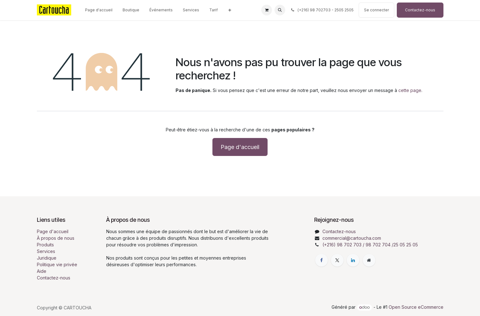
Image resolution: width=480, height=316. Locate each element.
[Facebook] (321, 260)
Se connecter (376, 10)
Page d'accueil (240, 147)
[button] (280, 10)
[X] (337, 260)
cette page (409, 90)
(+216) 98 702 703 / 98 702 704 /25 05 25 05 (370, 244)
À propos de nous (55, 238)
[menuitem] (99, 10)
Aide (41, 271)
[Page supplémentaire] (369, 260)
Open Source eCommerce (416, 307)
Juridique (46, 258)
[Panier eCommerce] (266, 10)
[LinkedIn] (353, 260)
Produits (45, 244)
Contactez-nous (420, 10)
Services (46, 251)
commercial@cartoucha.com (351, 238)
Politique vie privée (57, 264)
